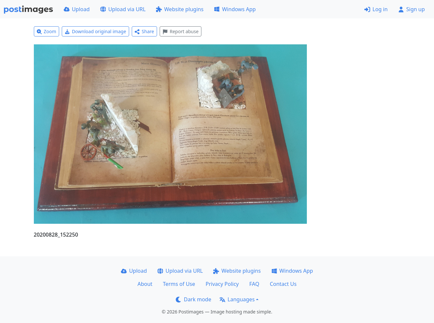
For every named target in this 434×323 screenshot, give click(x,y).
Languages (237, 299)
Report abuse (180, 31)
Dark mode (193, 299)
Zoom (47, 31)
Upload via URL (123, 9)
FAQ (254, 284)
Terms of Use (179, 284)
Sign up (411, 9)
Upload (77, 9)
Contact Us (283, 284)
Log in (376, 9)
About (144, 284)
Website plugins (179, 9)
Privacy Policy (222, 284)
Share (144, 31)
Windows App (235, 9)
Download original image (95, 31)
